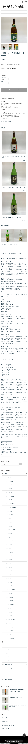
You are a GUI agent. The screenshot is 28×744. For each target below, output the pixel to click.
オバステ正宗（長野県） (11, 507)
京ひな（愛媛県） (9, 522)
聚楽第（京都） (9, 567)
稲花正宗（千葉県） (10, 496)
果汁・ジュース (9, 671)
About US (4, 717)
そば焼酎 (7, 656)
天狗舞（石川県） (9, 593)
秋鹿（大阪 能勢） (10, 514)
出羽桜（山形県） (9, 600)
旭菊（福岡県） (9, 477)
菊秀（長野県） (9, 518)
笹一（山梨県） (9, 548)
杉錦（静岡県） (9, 578)
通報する (24, 95)
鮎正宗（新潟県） (9, 492)
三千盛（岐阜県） (9, 627)
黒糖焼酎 (7, 660)
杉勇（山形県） (9, 574)
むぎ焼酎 (7, 649)
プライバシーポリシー (7, 728)
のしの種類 (3, 73)
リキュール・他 (8, 664)
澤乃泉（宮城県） (9, 552)
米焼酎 (7, 653)
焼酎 (6, 642)
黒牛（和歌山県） (9, 533)
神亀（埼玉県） (9, 544)
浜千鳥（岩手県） (9, 630)
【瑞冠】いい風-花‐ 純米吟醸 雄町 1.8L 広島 (7, 243)
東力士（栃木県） (9, 481)
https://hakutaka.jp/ (6, 121)
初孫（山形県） (9, 612)
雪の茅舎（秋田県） (10, 638)
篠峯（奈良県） (9, 563)
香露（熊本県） (9, 537)
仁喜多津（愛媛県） (10, 604)
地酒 (6, 473)
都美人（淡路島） (9, 634)
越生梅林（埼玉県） (10, 503)
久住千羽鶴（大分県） (10, 529)
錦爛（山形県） (9, 526)
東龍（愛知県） (9, 485)
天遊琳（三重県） (9, 597)
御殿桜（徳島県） (9, 541)
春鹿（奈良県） (9, 615)
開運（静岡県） (9, 511)
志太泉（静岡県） (9, 559)
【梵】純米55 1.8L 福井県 (15, 697)
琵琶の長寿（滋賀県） (10, 619)
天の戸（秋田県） (9, 488)
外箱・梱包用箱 (8, 679)
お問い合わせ (5, 721)
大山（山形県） (9, 499)
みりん (7, 675)
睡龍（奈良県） (9, 571)
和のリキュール (9, 668)
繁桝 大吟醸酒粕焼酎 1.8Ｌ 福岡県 (21, 243)
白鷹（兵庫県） (9, 608)
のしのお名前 (4, 77)
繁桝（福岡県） (9, 556)
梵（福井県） (8, 623)
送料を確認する (15, 68)
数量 (2, 81)
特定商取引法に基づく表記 (8, 725)
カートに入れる (15, 90)
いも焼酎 (7, 645)
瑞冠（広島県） (9, 582)
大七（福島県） (9, 585)
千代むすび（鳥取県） (10, 589)
